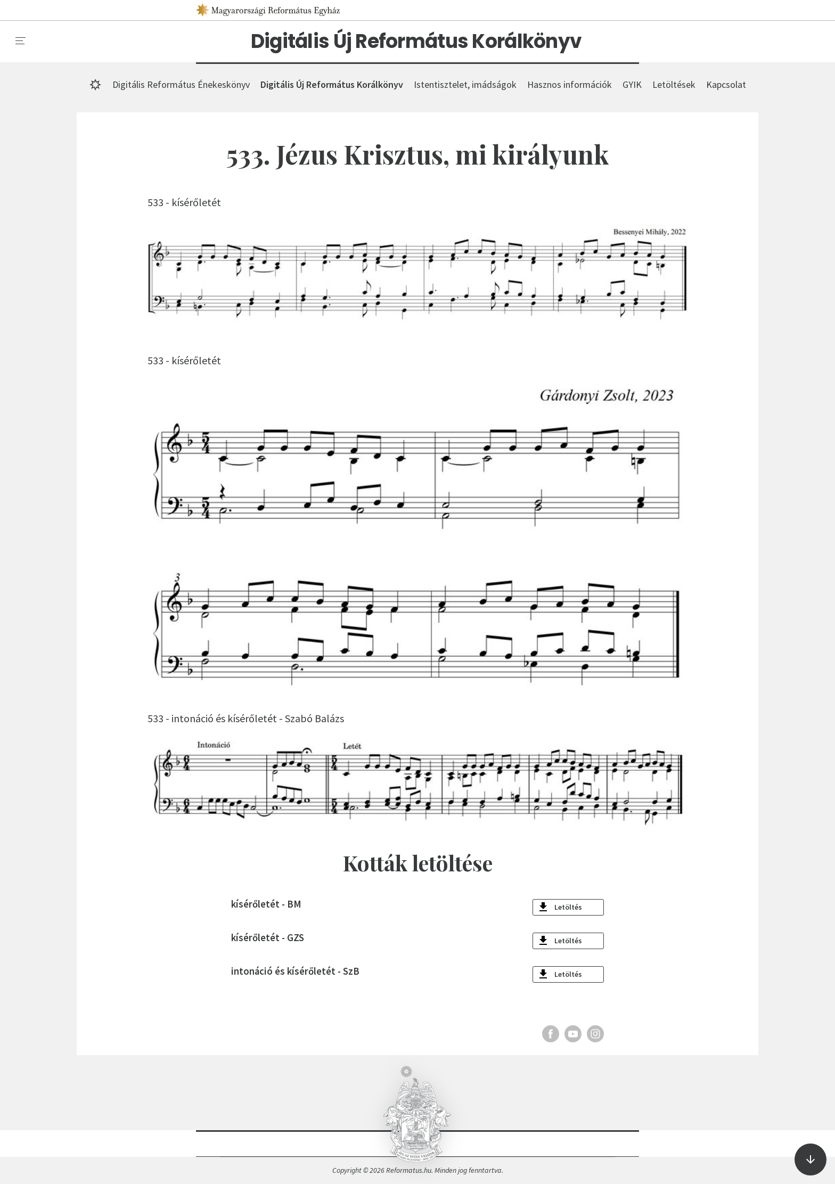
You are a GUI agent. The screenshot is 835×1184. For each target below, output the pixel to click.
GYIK (632, 84)
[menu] (20, 41)
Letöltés (568, 907)
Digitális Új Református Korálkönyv (416, 41)
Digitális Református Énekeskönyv (181, 84)
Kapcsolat (726, 84)
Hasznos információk (569, 84)
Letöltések (673, 84)
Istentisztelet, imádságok (465, 84)
